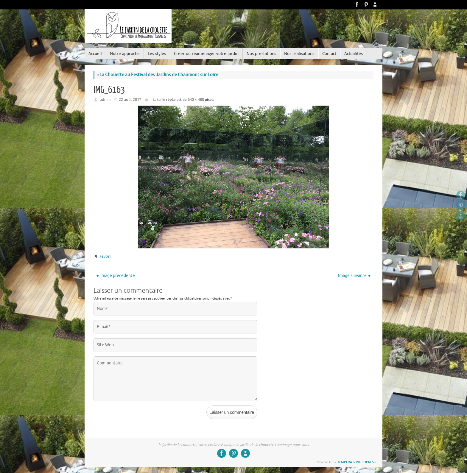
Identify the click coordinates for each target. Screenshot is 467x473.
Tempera (344, 462)
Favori (105, 256)
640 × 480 (196, 99)
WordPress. (366, 462)
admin (105, 99)
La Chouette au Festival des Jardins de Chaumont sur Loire (157, 75)
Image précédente (115, 275)
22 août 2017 (130, 99)
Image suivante (354, 275)
